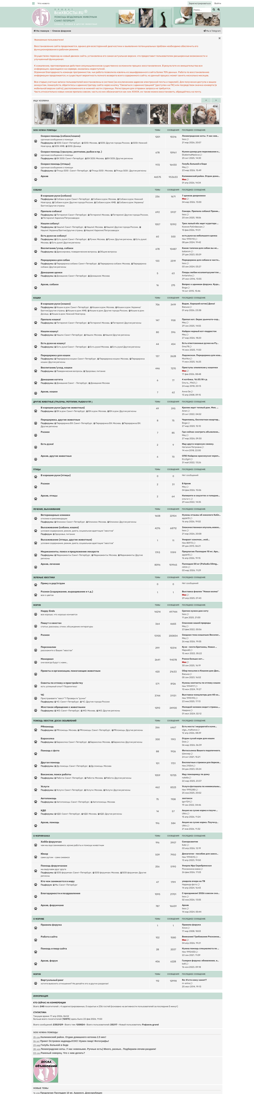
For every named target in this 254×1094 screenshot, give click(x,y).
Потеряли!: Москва (98, 215)
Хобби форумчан (51, 841)
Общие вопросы (107, 251)
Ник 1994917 (188, 686)
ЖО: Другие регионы (108, 710)
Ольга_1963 (188, 382)
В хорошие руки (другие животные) (63, 407)
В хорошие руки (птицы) (56, 475)
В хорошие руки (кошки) (56, 303)
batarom (186, 251)
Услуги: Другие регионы (116, 790)
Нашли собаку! (50, 223)
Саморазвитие (190, 841)
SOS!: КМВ (58, 146)
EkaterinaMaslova (191, 155)
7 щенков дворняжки (193, 195)
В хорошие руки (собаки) (56, 195)
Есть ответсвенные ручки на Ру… (200, 343)
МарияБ (186, 650)
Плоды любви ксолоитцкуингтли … (201, 272)
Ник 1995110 (188, 239)
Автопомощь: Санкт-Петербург (71, 802)
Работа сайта (49, 936)
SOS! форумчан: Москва (106, 872)
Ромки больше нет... (193, 659)
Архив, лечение (50, 563)
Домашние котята (52, 379)
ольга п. (186, 499)
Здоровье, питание (94, 371)
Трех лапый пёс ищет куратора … (200, 223)
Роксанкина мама (191, 869)
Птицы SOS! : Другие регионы (130, 170)
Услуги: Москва (93, 790)
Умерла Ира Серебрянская (197, 865)
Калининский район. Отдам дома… (201, 176)
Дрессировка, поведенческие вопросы (75, 251)
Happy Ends (48, 610)
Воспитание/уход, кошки (56, 367)
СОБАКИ (37, 190)
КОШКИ (37, 298)
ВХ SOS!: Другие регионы (119, 158)
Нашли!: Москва (93, 227)
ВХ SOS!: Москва (94, 158)
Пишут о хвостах (51, 623)
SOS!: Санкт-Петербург (67, 143)
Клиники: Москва (96, 522)
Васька (185, 307)
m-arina (186, 983)
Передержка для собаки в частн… (201, 260)
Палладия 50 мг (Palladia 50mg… (200, 564)
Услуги (45, 786)
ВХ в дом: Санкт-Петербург (69, 411)
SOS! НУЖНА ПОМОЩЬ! (45, 130)
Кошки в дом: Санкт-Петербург (71, 307)
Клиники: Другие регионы (121, 522)
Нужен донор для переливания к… (201, 151)
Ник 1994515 (188, 857)
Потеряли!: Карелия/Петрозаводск (60, 218)
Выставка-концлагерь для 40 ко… (201, 694)
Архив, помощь (50, 822)
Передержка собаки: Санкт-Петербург (75, 263)
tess (184, 139)
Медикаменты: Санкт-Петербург (72, 555)
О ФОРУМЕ (38, 919)
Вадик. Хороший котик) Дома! (198, 303)
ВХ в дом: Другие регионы (121, 411)
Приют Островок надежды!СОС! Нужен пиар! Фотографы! (74, 1041)
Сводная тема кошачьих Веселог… (201, 635)
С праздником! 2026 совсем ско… (201, 893)
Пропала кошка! (51, 319)
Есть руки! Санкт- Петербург (70, 347)
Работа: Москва (93, 778)
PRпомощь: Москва (65, 730)
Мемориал (47, 658)
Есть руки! (47, 444)
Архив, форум (49, 960)
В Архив (186, 483)
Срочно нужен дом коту (195, 611)
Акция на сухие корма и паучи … (200, 810)
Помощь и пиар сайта (54, 948)
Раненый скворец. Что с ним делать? (63, 1053)
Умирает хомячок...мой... (196, 539)
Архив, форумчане (52, 905)
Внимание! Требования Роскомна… (201, 936)
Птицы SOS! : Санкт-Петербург (71, 170)
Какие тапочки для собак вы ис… (200, 248)
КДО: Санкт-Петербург (67, 814)
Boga (184, 287)
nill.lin (185, 567)
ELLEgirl (186, 459)
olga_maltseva (189, 730)
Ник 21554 (187, 765)
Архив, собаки (49, 284)
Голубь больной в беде (194, 164)
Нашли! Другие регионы (116, 335)
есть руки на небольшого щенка (199, 235)
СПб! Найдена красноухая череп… (201, 456)
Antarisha (187, 275)
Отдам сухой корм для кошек (198, 738)
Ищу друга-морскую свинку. (198, 444)
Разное (45, 431)
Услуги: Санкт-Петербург (68, 790)
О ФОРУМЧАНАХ (41, 836)
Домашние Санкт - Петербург (70, 383)
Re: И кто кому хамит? (194, 980)
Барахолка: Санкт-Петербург (70, 742)
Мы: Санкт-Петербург (65, 885)
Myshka (186, 358)
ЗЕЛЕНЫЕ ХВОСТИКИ (44, 577)
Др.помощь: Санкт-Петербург (71, 766)
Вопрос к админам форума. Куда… (201, 284)
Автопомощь (48, 798)
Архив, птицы (49, 495)
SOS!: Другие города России (114, 143)
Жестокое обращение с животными (63, 707)
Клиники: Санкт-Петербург (69, 522)
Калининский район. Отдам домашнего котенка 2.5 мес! (73, 1037)
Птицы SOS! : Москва (101, 170)
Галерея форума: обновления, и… (200, 960)
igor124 (186, 801)
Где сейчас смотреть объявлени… (201, 432)
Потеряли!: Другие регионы (126, 323)
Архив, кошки (49, 391)
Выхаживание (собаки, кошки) (60, 527)
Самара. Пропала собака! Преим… (201, 211)
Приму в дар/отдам (53, 583)
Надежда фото (189, 884)
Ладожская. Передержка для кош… (202, 355)
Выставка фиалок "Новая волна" (200, 591)
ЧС (42, 694)
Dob (184, 741)
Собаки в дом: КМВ (105, 202)
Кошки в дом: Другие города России (107, 310)
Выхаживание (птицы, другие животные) (66, 539)
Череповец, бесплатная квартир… (201, 419)
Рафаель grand (150, 1024)
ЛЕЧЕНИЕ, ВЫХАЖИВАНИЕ (46, 509)
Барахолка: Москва (99, 742)
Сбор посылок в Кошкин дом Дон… (201, 671)
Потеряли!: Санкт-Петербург (70, 215)
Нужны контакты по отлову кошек (201, 683)
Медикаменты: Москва (104, 555)
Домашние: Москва (99, 276)
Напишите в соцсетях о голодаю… (201, 495)
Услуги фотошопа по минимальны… (201, 786)
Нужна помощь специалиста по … (200, 948)
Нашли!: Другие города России (121, 227)
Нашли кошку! (49, 331)
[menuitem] (43, 3)
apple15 (186, 518)
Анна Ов (186, 391)
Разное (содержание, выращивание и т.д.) (67, 591)
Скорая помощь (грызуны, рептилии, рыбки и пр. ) (71, 151)
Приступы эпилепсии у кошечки (200, 367)
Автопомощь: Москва (103, 802)
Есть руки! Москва (98, 347)
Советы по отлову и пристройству (62, 682)
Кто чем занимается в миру (58, 881)
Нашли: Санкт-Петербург (68, 335)
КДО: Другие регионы (110, 814)
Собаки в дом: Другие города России (72, 202)
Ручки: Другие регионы (119, 239)
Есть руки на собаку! (53, 235)
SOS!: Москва (89, 143)
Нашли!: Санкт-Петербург (68, 227)
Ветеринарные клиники (55, 515)
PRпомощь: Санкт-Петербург (93, 730)
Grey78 (185, 346)
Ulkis (184, 813)
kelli (184, 963)
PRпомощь (47, 726)
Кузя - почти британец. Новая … (199, 647)
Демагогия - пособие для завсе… (200, 853)
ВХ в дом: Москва (96, 411)
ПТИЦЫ (37, 469)
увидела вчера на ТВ (193, 881)
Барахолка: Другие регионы (126, 742)
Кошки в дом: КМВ (76, 310)
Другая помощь (50, 762)
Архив (44, 176)
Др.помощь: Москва (100, 766)
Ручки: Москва (96, 239)
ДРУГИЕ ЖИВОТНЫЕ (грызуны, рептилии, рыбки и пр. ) (62, 402)
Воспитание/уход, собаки (57, 248)
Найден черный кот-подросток (199, 331)
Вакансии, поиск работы (56, 774)
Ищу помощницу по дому (196, 774)
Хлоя (184, 928)
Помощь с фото (50, 750)
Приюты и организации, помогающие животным (71, 670)
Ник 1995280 (188, 789)
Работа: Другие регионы (117, 778)
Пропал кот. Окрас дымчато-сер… (201, 319)
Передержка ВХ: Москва (107, 423)
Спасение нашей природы (196, 623)
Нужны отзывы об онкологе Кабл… (201, 515)
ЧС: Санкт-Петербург (66, 701)
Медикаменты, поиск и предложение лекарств (70, 551)
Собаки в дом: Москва (103, 199)
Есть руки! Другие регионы (125, 347)
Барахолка (47, 738)
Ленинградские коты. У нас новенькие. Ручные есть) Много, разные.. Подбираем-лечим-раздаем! (98, 1049)
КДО (43, 810)
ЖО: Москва (88, 710)
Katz (184, 845)
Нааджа (186, 710)
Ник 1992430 (188, 952)
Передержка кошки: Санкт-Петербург (75, 358)
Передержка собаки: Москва (114, 263)
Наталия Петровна (191, 447)
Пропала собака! (51, 211)
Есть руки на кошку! (53, 343)
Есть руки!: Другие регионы (65, 242)
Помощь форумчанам (54, 865)
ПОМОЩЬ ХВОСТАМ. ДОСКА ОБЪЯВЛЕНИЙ (54, 721)
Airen (184, 411)
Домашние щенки (51, 272)
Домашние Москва (99, 383)
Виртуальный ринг (52, 980)
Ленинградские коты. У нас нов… (200, 136)
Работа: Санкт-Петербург (68, 778)
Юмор (44, 853)
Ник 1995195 (188, 698)
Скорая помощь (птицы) (55, 163)
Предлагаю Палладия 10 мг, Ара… (200, 551)
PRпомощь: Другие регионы (127, 730)
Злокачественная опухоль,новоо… (201, 527)
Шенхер (186, 753)
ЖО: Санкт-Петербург (66, 710)
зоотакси (187, 798)
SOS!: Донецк (73, 146)
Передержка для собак (55, 260)
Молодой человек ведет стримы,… (201, 707)
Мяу (184, 167)
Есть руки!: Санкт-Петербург (70, 239)
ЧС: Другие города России (95, 701)
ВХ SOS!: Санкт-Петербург (69, 158)
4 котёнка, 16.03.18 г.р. (195, 379)
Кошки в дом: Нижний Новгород (67, 314)
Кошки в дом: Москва (102, 307)
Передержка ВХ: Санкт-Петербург (73, 423)
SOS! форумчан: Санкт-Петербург (72, 872)
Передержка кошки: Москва (112, 358)
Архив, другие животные (56, 455)
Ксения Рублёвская (192, 226)
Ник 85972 (187, 543)
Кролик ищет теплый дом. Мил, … (200, 407)
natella (185, 777)
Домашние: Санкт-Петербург (70, 276)
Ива (184, 179)
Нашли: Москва (93, 335)
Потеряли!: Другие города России (129, 215)
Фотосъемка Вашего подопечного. (201, 750)
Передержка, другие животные (60, 419)
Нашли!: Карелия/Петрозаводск (101, 230)
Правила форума (51, 924)
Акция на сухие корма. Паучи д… (200, 822)
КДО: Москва (88, 814)
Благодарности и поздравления (60, 893)
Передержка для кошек (55, 355)
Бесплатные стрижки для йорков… (201, 762)
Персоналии (48, 647)
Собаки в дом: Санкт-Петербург (72, 199)
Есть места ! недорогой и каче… (199, 726)
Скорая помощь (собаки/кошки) (60, 135)
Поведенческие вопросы (68, 371)
